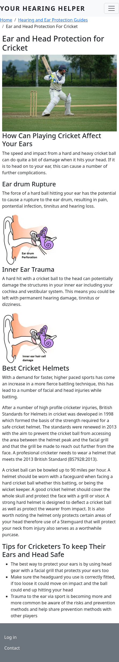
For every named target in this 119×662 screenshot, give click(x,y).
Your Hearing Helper (42, 8)
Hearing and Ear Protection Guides (53, 20)
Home (6, 20)
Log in (10, 637)
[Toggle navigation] (111, 8)
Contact (12, 648)
